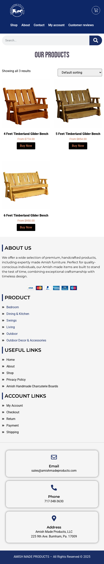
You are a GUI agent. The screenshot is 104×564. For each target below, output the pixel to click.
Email (54, 496)
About (25, 25)
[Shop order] (80, 72)
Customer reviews (81, 25)
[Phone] (54, 518)
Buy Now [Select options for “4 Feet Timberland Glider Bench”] (26, 146)
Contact (39, 25)
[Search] (95, 40)
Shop (14, 25)
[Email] (54, 487)
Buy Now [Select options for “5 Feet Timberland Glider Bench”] (78, 146)
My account (56, 25)
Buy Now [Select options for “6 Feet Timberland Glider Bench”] (26, 227)
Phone (54, 527)
